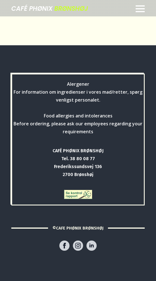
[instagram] (78, 246)
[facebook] (64, 246)
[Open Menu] (140, 8)
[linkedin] (91, 246)
